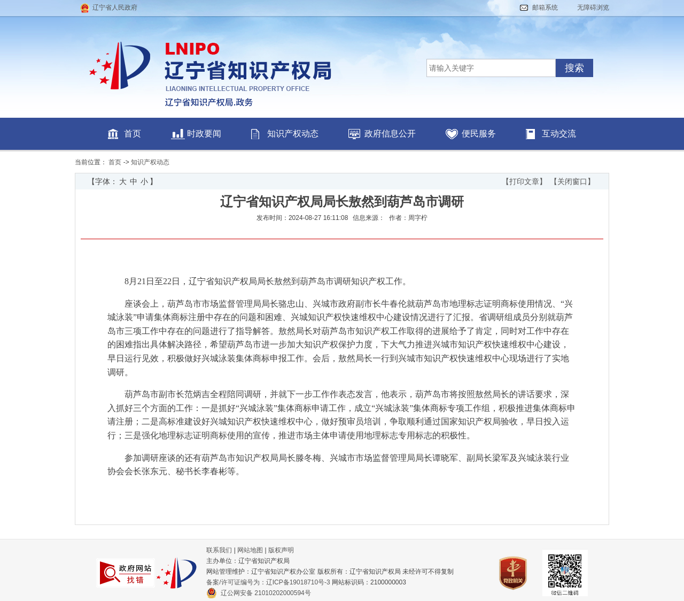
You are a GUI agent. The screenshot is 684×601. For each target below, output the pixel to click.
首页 (132, 133)
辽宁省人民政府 (114, 7)
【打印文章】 (524, 181)
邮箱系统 (545, 7)
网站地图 (250, 550)
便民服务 (479, 133)
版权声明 (281, 550)
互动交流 (559, 133)
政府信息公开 (390, 133)
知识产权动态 (292, 133)
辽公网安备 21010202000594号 (258, 593)
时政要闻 (204, 133)
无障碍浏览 (593, 7)
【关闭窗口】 (572, 181)
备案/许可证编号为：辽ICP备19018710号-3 (268, 582)
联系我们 (219, 550)
